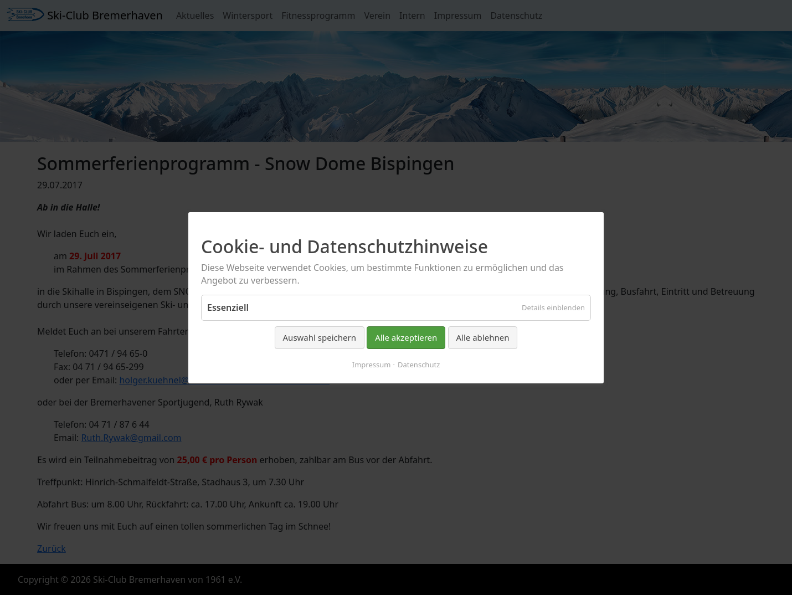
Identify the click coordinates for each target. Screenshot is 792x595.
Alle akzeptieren (406, 337)
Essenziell (228, 307)
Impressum (371, 364)
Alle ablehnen (483, 337)
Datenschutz (419, 364)
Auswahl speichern (319, 337)
